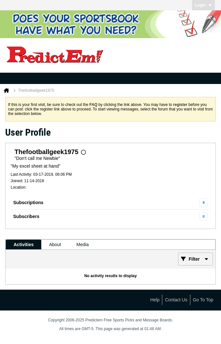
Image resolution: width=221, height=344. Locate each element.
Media (82, 244)
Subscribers (26, 216)
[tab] (23, 244)
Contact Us (176, 299)
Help (155, 299)
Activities (24, 244)
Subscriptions (28, 202)
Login (203, 5)
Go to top (203, 299)
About (55, 244)
